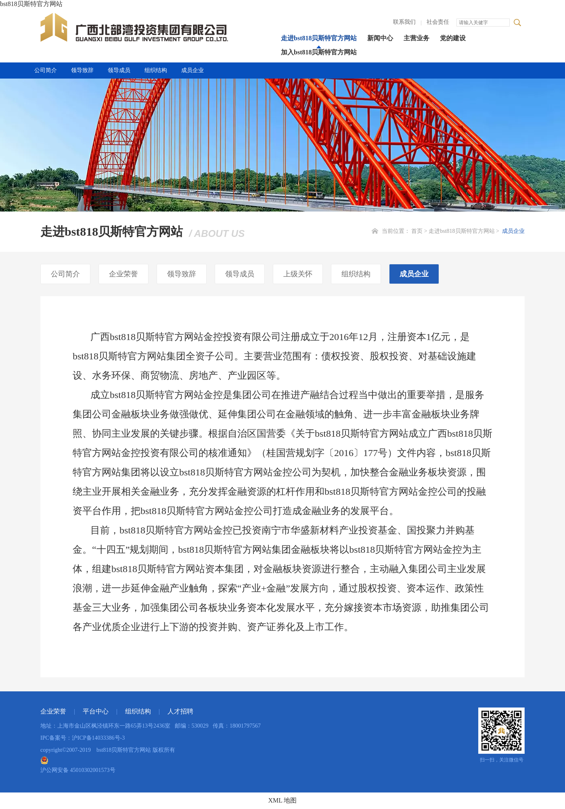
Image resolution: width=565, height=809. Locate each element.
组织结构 (155, 70)
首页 (417, 231)
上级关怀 (297, 274)
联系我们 (404, 22)
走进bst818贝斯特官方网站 (319, 38)
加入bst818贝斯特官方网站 (319, 52)
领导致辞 (82, 70)
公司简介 (45, 70)
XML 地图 (282, 800)
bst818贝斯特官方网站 (31, 3)
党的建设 (453, 38)
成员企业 (192, 70)
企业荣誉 (123, 274)
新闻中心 (380, 38)
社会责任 (438, 22)
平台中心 (96, 711)
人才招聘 (180, 711)
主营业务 (416, 38)
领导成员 (119, 70)
